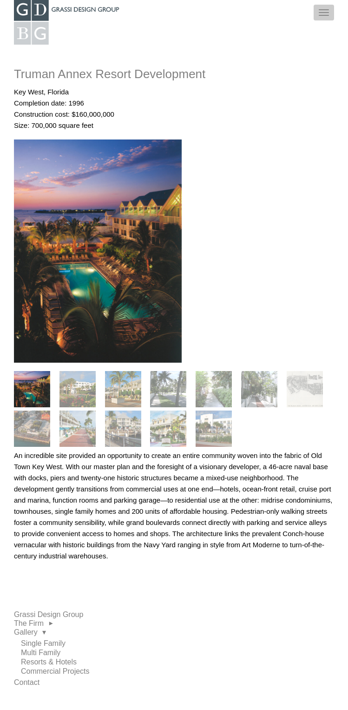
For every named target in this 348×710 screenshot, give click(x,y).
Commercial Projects (55, 671)
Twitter (41, 696)
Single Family (43, 643)
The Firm (34, 623)
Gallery (30, 632)
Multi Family (40, 653)
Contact (26, 682)
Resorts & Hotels (49, 662)
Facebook (18, 696)
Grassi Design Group (48, 614)
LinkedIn (29, 696)
